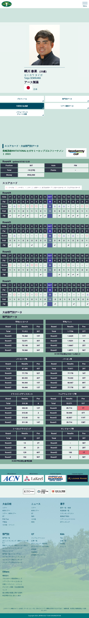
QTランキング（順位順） (39, 544)
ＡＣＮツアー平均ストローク (12, 562)
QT (3, 516)
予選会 (4, 522)
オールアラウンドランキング (12, 548)
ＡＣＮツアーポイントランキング (13, 557)
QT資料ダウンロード (38, 555)
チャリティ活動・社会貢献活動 (13, 587)
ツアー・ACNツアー (9, 513)
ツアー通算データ (67, 106)
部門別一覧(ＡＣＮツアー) (11, 554)
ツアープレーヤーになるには (12, 581)
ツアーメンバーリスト (67, 519)
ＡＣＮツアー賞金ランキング (12, 560)
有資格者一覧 (64, 511)
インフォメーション (38, 538)
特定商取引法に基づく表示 (11, 595)
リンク (4, 590)
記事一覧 (34, 541)
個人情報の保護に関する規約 (12, 593)
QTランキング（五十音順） (40, 546)
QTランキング (65, 522)
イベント (63, 546)
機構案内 (5, 576)
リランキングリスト (67, 513)
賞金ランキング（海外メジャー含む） (15, 545)
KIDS (32, 522)
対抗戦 (62, 544)
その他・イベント (8, 525)
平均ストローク (7, 551)
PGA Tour (5, 519)
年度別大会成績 (22, 106)
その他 (33, 519)
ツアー (4, 508)
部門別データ (67, 99)
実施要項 (34, 552)
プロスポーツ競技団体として (12, 578)
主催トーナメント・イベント (12, 584)
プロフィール (22, 99)
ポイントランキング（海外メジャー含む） (15, 542)
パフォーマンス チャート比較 (22, 113)
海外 (32, 516)
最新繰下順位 (64, 516)
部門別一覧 (6, 538)
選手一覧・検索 (65, 508)
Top (61, 538)
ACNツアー (6, 511)
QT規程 (33, 549)
